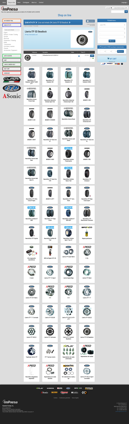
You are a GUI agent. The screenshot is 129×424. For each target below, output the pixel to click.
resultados (90, 21)
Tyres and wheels (9, 30)
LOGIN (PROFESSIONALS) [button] (120, 8)
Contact (41, 2)
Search (112, 41)
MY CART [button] (109, 8)
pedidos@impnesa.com (121, 411)
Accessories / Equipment (10, 50)
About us (34, 2)
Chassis (6, 48)
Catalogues (26, 2)
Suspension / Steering (10, 40)
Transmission (7, 44)
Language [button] (124, 2)
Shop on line (11, 2)
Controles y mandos (9, 46)
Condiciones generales (64, 398)
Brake (5, 42)
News (18, 2)
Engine (5, 32)
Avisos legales (75, 398)
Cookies (55, 398)
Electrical (6, 38)
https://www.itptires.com (31, 34)
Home (4, 2)
